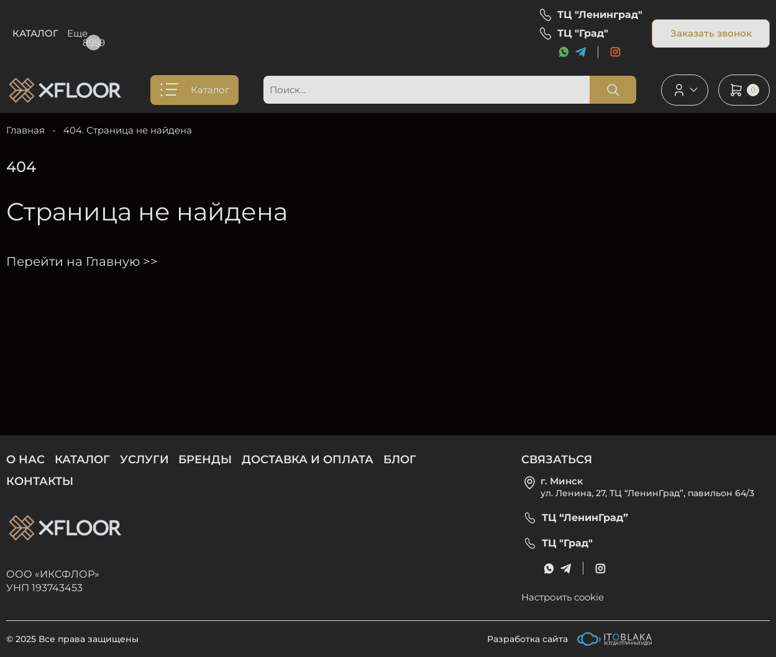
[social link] (615, 51)
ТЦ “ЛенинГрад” (585, 518)
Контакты (39, 481)
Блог (395, 33)
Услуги (152, 33)
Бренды (221, 33)
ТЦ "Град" (582, 34)
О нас (89, 33)
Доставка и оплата (312, 33)
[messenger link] (563, 51)
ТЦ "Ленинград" (599, 15)
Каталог (35, 33)
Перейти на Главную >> (82, 261)
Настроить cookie (562, 597)
